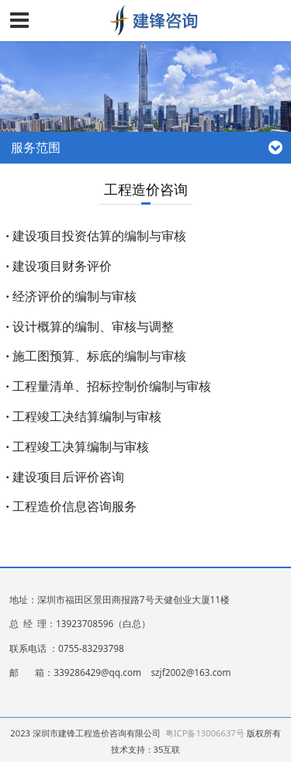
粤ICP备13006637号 (204, 733)
